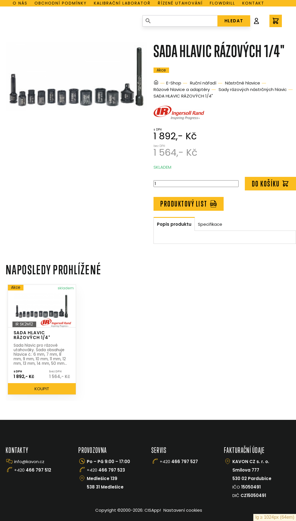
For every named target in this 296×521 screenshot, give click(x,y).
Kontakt (253, 3)
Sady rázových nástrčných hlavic (253, 89)
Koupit (41, 389)
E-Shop (173, 83)
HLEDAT (233, 21)
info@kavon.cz (29, 461)
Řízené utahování (180, 3)
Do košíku (270, 183)
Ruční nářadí (203, 83)
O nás (20, 3)
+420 (32, 470)
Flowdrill (222, 3)
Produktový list (188, 203)
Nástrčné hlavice (242, 83)
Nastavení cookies (182, 510)
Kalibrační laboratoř (122, 3)
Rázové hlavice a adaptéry (182, 89)
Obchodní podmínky (60, 3)
